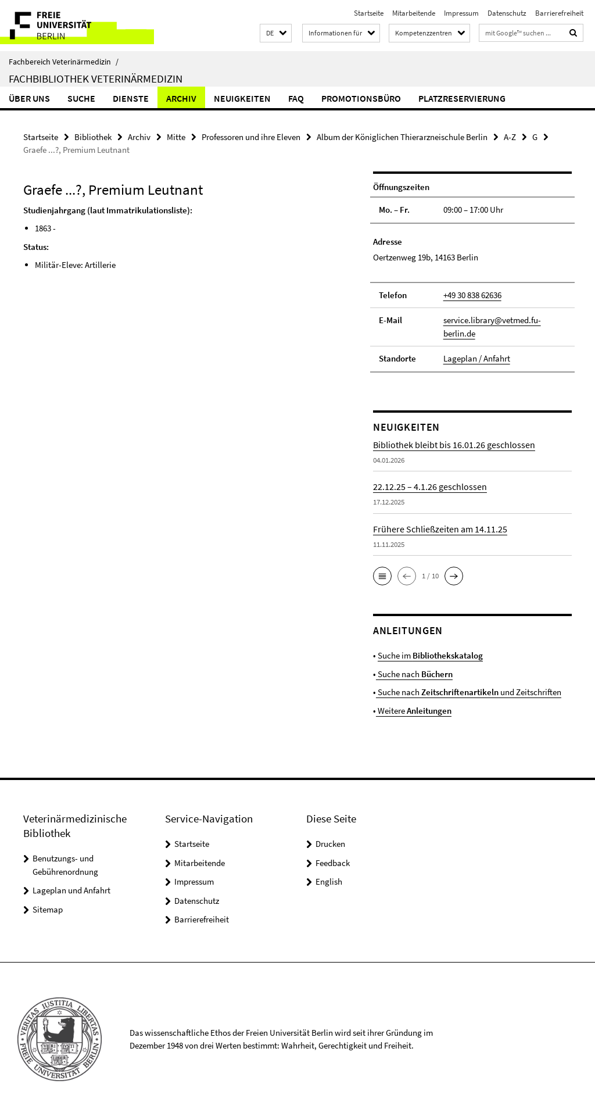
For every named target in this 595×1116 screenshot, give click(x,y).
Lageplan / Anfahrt (476, 358)
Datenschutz (507, 13)
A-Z (510, 136)
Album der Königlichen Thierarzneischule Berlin (402, 136)
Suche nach (414, 673)
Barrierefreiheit (559, 13)
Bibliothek (93, 136)
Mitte (176, 136)
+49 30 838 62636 (472, 295)
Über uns (29, 98)
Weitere (413, 710)
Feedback (333, 862)
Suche (81, 98)
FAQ (296, 98)
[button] (276, 33)
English (329, 881)
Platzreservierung (462, 98)
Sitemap (48, 909)
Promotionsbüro (361, 98)
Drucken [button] (330, 843)
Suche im (430, 655)
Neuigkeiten (242, 98)
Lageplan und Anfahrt (71, 890)
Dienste (131, 98)
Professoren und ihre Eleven (251, 136)
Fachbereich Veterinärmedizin (64, 62)
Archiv (181, 98)
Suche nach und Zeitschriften (468, 692)
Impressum (461, 13)
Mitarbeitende (413, 13)
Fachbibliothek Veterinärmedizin (95, 78)
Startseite (368, 13)
